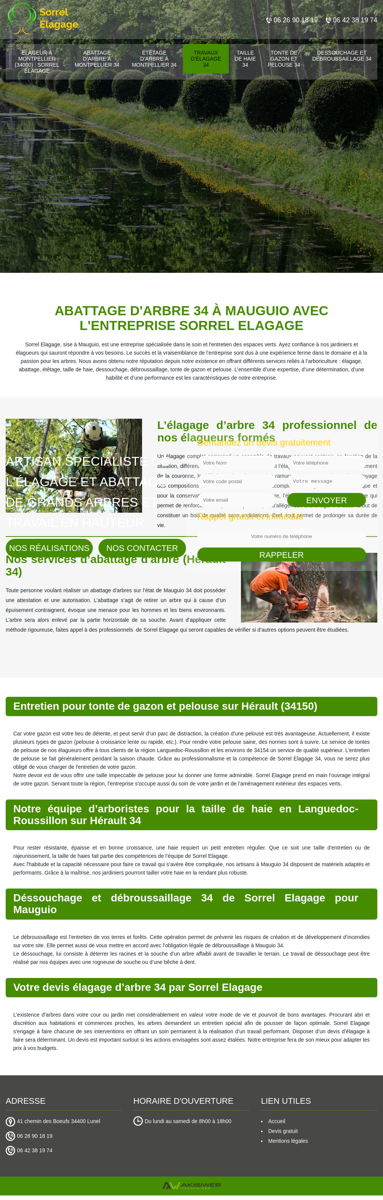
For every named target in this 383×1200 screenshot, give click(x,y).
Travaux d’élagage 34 (206, 59)
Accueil (276, 1121)
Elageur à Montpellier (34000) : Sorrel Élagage (37, 62)
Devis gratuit (283, 1131)
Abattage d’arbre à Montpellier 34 (97, 59)
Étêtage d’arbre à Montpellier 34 (154, 59)
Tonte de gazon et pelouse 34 (284, 59)
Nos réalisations (49, 548)
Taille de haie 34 (245, 59)
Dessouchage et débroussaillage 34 (341, 56)
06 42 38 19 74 (350, 20)
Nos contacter (142, 548)
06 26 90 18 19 (290, 20)
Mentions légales (288, 1141)
